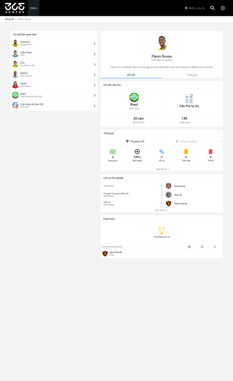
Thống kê (192, 75)
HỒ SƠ (131, 75)
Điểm (33, 8)
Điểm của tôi (195, 8)
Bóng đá (11, 19)
